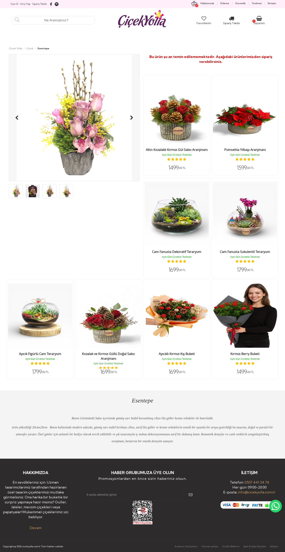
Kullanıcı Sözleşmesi (186, 546)
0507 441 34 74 (257, 482)
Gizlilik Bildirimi (230, 546)
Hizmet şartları (210, 546)
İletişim (274, 546)
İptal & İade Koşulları (254, 546)
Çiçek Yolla (15, 48)
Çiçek (29, 48)
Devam (36, 527)
